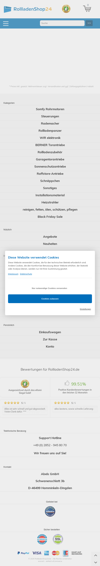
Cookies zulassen (49, 299)
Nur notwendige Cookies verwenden (49, 288)
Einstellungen (85, 309)
